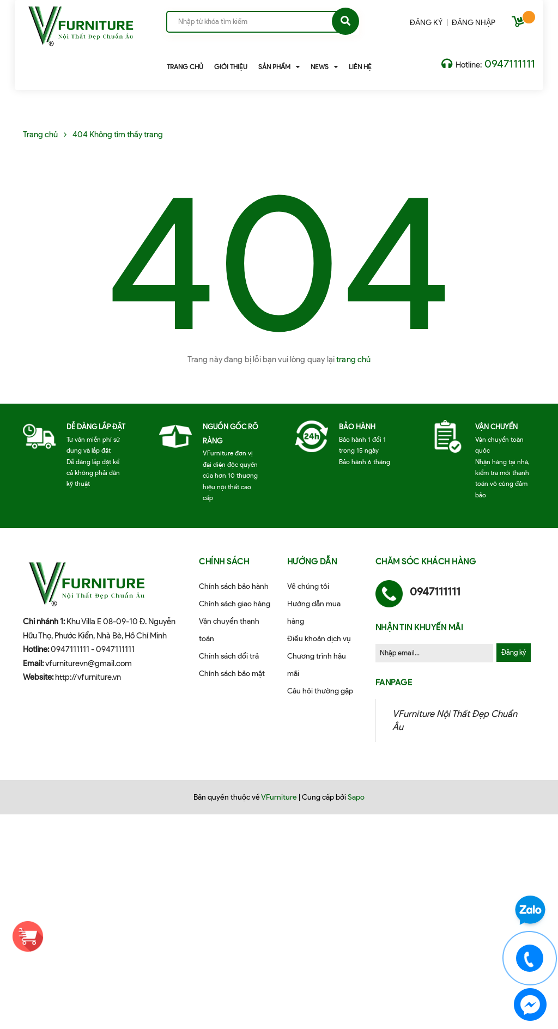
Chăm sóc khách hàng (425, 562)
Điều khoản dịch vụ (319, 638)
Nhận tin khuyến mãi (419, 627)
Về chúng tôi (308, 586)
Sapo (356, 797)
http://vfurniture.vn (88, 677)
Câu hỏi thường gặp (320, 691)
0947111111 (509, 63)
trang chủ (353, 359)
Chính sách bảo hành (234, 586)
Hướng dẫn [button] (312, 562)
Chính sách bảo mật (232, 673)
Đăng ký (513, 652)
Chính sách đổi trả (229, 656)
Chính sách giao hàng (234, 603)
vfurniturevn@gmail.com (88, 663)
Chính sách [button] (224, 562)
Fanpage (394, 682)
